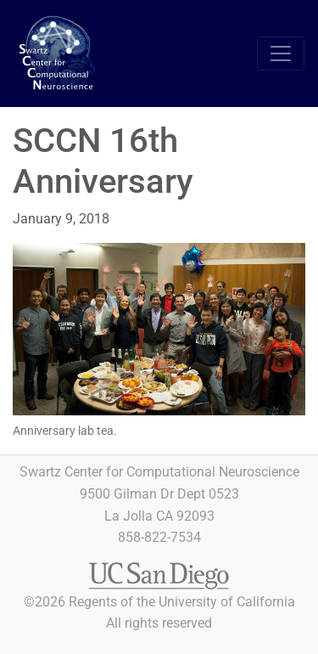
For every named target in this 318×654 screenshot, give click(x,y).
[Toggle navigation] (280, 53)
